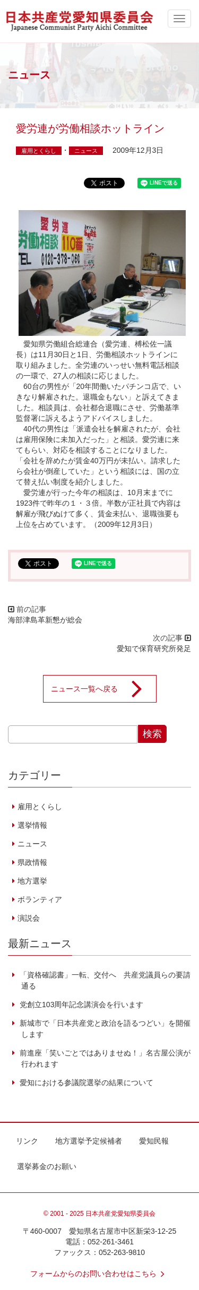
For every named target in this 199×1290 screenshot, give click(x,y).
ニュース (86, 151)
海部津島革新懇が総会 (45, 620)
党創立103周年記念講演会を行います (80, 1004)
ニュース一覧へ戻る (103, 689)
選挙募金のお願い (46, 1166)
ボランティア (40, 899)
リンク (27, 1141)
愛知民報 (154, 1141)
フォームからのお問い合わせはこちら (99, 1273)
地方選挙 (32, 881)
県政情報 (32, 862)
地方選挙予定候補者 (88, 1141)
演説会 (29, 918)
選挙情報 (32, 825)
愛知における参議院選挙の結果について (85, 1082)
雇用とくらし (38, 151)
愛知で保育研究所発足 (154, 648)
